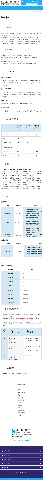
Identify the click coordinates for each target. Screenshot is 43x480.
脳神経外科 (21, 400)
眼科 (19, 407)
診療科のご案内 (36, 11)
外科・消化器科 (22, 392)
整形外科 (20, 397)
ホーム (30, 11)
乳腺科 (19, 395)
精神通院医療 (21, 412)
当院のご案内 (7, 451)
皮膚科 (19, 402)
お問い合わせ (16, 473)
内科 (19, 389)
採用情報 (6, 467)
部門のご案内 (7, 463)
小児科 (19, 415)
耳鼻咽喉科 (21, 410)
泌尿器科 (20, 405)
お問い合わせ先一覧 (32, 3)
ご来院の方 (6, 455)
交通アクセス (27, 473)
